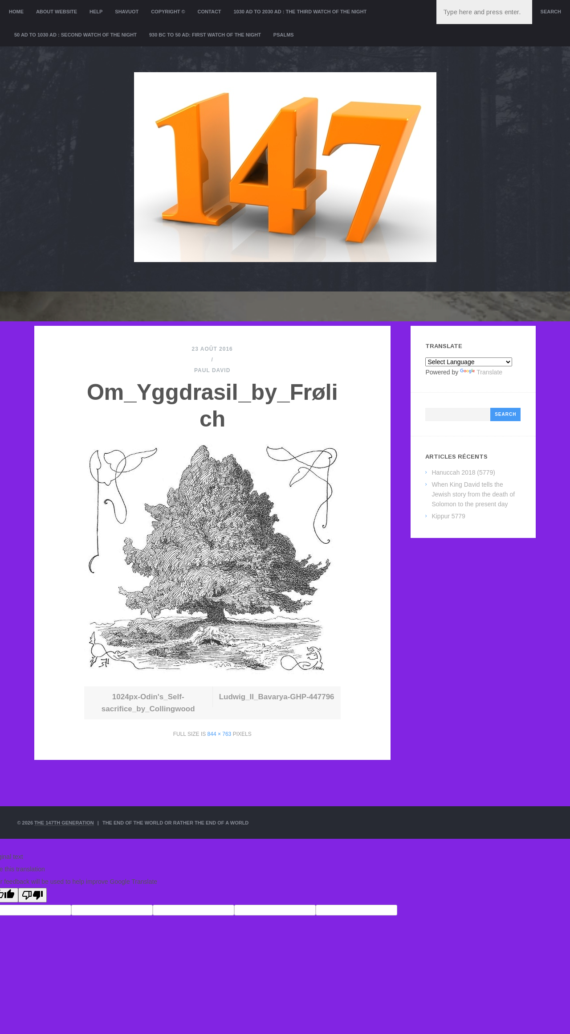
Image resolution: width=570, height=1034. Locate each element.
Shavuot (126, 11)
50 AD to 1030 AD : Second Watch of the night (75, 34)
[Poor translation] (32, 895)
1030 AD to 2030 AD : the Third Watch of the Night (299, 11)
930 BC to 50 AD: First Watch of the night (205, 34)
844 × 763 (220, 734)
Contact (209, 11)
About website (56, 11)
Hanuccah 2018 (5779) (463, 472)
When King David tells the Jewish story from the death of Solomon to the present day (473, 494)
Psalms (283, 34)
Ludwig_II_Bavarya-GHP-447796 (276, 697)
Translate (481, 372)
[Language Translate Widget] (468, 361)
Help (96, 11)
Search (551, 11)
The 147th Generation (64, 822)
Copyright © (168, 11)
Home (16, 11)
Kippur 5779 (448, 516)
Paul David (212, 370)
